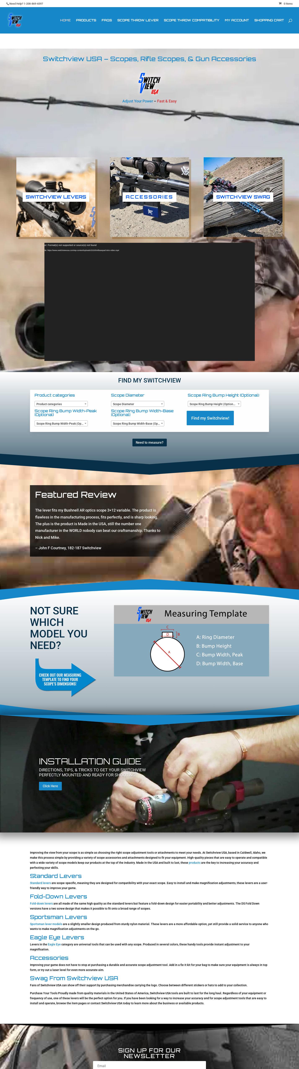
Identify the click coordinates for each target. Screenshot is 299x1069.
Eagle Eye (54, 944)
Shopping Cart (269, 20)
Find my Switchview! (210, 418)
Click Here (50, 786)
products (195, 862)
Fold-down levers (41, 903)
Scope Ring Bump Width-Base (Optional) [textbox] (138, 423)
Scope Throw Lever (137, 20)
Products (86, 20)
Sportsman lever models (46, 924)
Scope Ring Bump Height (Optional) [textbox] (213, 404)
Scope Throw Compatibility (191, 20)
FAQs (107, 20)
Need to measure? (149, 443)
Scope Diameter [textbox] (123, 404)
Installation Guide (90, 761)
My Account (237, 20)
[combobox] (61, 404)
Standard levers (40, 883)
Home (65, 20)
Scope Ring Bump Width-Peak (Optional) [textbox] (62, 423)
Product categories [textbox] (49, 404)
